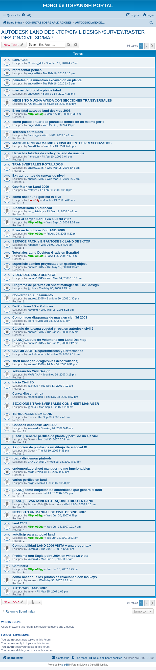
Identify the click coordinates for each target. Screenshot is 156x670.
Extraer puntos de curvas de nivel (38, 175)
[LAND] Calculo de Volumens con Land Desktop (49, 340)
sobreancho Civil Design (31, 371)
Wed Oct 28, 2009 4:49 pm (59, 125)
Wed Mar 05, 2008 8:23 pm (57, 309)
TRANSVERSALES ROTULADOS (37, 164)
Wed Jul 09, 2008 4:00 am (56, 244)
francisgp (33, 135)
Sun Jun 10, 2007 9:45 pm (62, 569)
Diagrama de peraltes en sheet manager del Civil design (55, 285)
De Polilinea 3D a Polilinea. (33, 306)
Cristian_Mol (35, 63)
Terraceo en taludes (27, 132)
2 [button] (147, 46)
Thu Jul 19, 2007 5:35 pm (53, 450)
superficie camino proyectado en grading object (49, 264)
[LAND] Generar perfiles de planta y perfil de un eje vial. (55, 436)
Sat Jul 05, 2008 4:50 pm (61, 255)
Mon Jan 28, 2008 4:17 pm (63, 354)
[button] (152, 46)
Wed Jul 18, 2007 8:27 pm (65, 461)
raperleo (33, 244)
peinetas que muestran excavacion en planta (47, 80)
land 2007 (19, 523)
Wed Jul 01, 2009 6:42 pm (57, 135)
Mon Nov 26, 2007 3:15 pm (59, 374)
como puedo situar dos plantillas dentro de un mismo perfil (58, 122)
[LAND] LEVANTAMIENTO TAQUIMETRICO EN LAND (52, 501)
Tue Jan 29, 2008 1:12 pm (62, 343)
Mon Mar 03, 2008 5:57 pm (54, 320)
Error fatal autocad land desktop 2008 (41, 110)
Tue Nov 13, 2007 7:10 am (57, 385)
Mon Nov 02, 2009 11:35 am (63, 113)
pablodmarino (36, 354)
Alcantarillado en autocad (32, 208)
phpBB (65, 664)
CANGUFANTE (37, 461)
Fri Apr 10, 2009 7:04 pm (57, 156)
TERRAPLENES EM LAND (32, 414)
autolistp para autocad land (33, 534)
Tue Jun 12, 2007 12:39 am (57, 548)
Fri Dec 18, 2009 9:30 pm (60, 103)
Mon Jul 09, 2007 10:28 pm (53, 483)
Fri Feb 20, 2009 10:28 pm (56, 189)
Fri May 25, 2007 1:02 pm (52, 591)
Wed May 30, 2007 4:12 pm (55, 580)
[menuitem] (26, 15)
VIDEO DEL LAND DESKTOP (34, 275)
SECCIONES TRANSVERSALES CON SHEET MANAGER (55, 403)
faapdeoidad (35, 396)
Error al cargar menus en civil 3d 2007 (41, 219)
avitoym (32, 189)
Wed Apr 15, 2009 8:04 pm (60, 146)
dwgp (31, 471)
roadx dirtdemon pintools (32, 458)
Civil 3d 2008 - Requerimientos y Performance (47, 351)
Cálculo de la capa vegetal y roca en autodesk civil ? (52, 328)
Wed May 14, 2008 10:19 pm (64, 278)
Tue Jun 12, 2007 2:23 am (62, 537)
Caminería (20, 566)
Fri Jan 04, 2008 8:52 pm (62, 364)
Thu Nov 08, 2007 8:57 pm (62, 396)
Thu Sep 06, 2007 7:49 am (54, 417)
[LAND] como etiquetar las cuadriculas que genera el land (57, 490)
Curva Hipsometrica (27, 393)
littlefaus (33, 385)
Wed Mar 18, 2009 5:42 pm (63, 167)
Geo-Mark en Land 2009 (30, 186)
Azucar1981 (35, 103)
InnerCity (34, 200)
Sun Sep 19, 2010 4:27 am (62, 63)
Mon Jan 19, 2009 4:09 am (59, 200)
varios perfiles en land (29, 480)
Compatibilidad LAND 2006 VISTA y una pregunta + (51, 545)
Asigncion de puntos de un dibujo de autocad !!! (49, 447)
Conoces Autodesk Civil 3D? (34, 425)
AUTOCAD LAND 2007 (29, 588)
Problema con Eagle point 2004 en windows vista (50, 556)
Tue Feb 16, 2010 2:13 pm (59, 73)
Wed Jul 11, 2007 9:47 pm (53, 471)
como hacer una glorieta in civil (36, 197)
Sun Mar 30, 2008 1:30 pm (63, 298)
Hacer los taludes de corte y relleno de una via (48, 153)
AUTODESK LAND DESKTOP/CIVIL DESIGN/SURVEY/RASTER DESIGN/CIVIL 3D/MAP (73, 34)
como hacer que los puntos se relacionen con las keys (54, 577)
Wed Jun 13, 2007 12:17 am (63, 526)
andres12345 (36, 167)
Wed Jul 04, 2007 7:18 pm (80, 504)
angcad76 (34, 73)
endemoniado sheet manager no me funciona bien (51, 468)
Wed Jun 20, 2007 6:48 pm (62, 515)
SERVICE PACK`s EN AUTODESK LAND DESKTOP (51, 241)
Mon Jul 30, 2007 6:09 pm (53, 439)
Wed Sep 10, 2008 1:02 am (63, 222)
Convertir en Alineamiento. (33, 295)
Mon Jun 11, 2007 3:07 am (57, 559)
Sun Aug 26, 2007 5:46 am (57, 428)
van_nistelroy (36, 211)
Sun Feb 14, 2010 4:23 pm (59, 93)
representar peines (27, 70)
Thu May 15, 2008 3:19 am (63, 267)
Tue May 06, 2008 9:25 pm (55, 288)
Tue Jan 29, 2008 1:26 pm (62, 331)
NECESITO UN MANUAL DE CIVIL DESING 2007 (49, 512)
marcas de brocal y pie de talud (36, 90)
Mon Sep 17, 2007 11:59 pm (56, 406)
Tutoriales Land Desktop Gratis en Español (45, 252)
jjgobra (32, 288)
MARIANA (34, 374)
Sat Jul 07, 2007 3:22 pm (58, 493)
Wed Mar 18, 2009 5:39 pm (63, 178)
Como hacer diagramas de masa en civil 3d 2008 (49, 317)
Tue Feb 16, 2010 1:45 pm (59, 83)
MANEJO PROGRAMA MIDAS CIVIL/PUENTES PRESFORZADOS (61, 143)
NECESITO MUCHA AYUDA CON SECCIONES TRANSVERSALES (62, 100)
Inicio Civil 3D (23, 382)
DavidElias (34, 146)
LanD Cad (20, 60)
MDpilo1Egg (36, 113)
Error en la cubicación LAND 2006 (38, 230)
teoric (31, 320)
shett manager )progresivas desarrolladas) (45, 361)
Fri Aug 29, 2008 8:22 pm (61, 233)
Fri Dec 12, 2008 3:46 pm (62, 211)
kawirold (33, 309)
